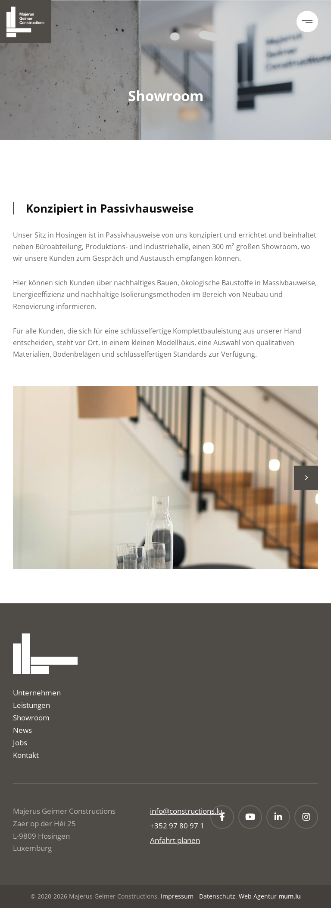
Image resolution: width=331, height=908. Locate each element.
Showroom (31, 718)
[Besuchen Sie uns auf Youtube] (250, 817)
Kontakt (26, 755)
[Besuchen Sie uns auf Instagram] (306, 817)
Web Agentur (258, 896)
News (22, 730)
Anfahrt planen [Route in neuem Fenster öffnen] (175, 840)
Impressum (177, 896)
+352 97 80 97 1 (177, 826)
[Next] (306, 478)
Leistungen (31, 705)
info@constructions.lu (186, 811)
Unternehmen (37, 693)
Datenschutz (217, 896)
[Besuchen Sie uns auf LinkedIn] (278, 817)
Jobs (20, 742)
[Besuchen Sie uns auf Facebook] (222, 817)
